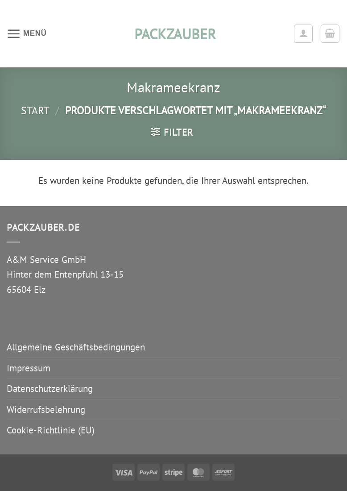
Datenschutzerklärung (50, 389)
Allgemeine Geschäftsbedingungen (76, 347)
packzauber (173, 34)
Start (35, 110)
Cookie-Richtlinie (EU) (51, 430)
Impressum (28, 368)
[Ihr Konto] (303, 34)
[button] (27, 33)
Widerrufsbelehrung (46, 410)
